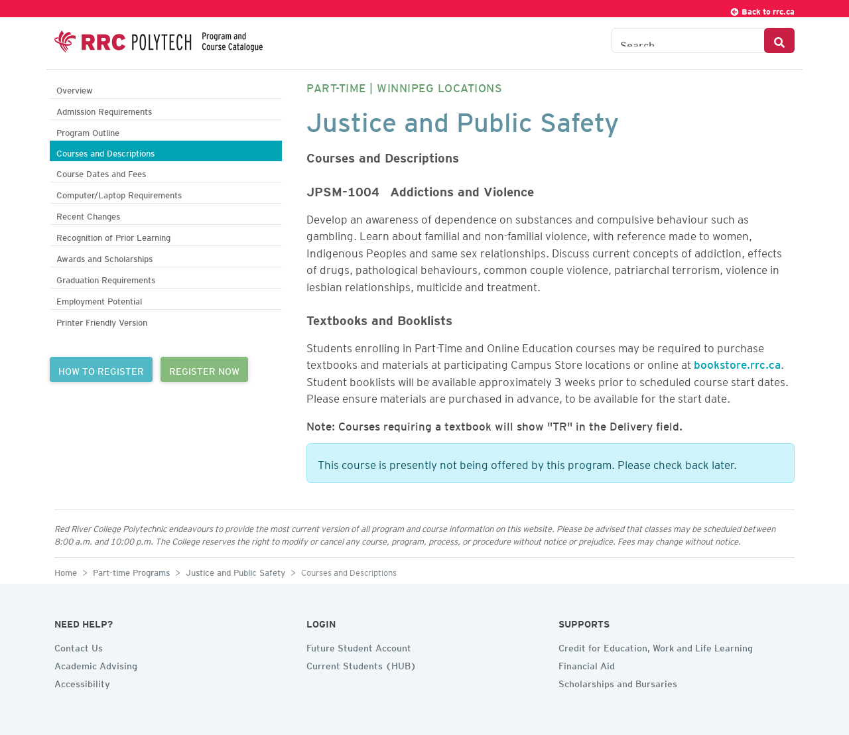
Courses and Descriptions (105, 152)
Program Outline (87, 131)
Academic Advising (95, 664)
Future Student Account (358, 646)
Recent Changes (88, 215)
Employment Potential (99, 299)
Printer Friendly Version (101, 321)
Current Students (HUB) (361, 664)
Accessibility (82, 682)
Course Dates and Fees (101, 172)
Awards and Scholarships (104, 257)
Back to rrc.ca (762, 10)
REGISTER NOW (204, 369)
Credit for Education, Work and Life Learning (655, 646)
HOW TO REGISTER (101, 369)
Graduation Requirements (105, 278)
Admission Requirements (104, 110)
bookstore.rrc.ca (737, 362)
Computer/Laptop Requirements (119, 193)
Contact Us (78, 646)
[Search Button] (779, 40)
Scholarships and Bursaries (617, 682)
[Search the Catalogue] (688, 40)
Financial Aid (586, 664)
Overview (74, 89)
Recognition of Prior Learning (113, 236)
